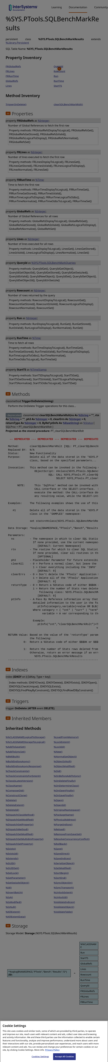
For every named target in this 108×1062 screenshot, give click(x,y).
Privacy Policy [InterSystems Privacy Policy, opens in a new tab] (52, 1053)
